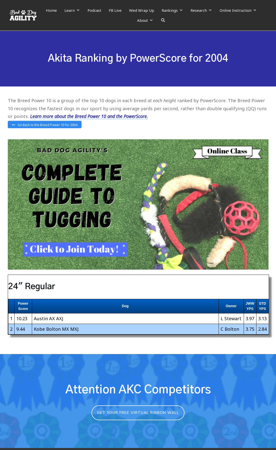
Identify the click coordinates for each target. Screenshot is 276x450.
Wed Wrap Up (141, 10)
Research (201, 10)
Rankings (172, 10)
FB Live (115, 10)
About (145, 20)
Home (51, 10)
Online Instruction (238, 10)
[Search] (163, 20)
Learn (72, 10)
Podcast (94, 10)
